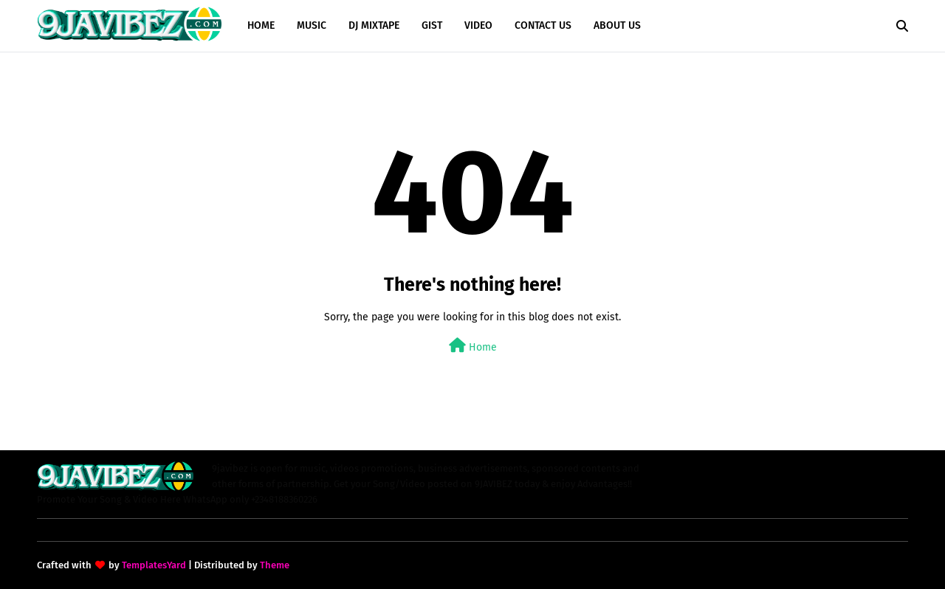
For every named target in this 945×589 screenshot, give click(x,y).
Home (473, 346)
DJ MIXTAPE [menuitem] (373, 25)
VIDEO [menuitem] (478, 25)
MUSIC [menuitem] (311, 25)
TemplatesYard (154, 565)
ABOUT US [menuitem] (617, 25)
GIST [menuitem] (432, 25)
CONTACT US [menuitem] (543, 25)
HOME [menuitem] (261, 25)
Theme (274, 565)
